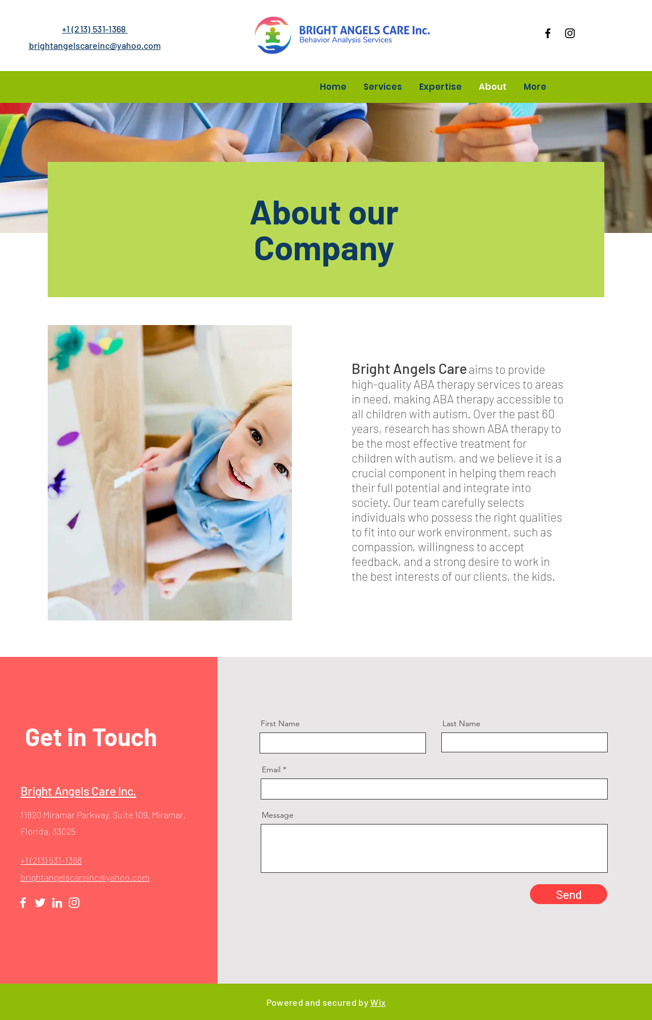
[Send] (568, 894)
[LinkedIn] (57, 903)
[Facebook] (547, 33)
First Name (280, 723)
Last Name (461, 723)
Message (278, 815)
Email (271, 769)
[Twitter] (40, 903)
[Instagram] (569, 33)
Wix (378, 1002)
